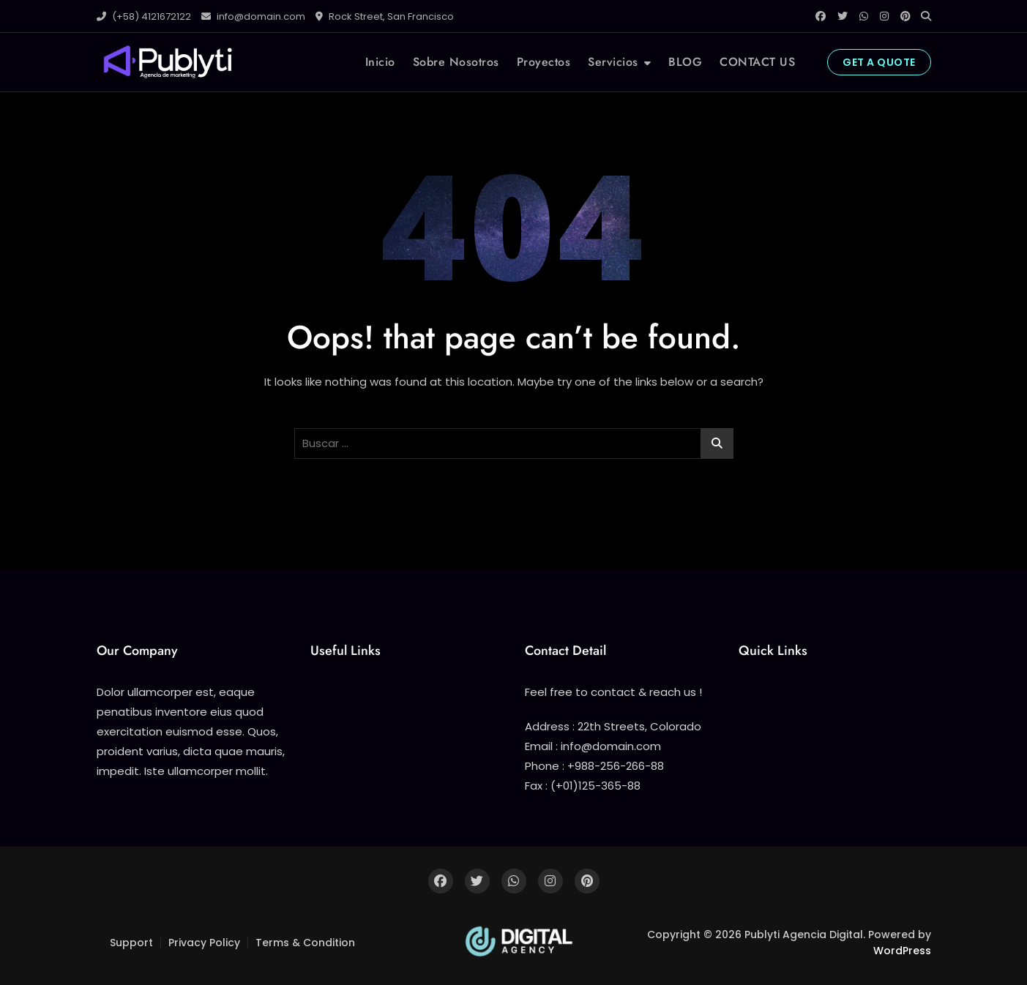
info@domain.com (253, 16)
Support (131, 942)
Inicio (380, 61)
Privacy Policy (204, 942)
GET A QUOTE (879, 62)
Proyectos (544, 61)
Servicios (613, 61)
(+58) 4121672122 (144, 16)
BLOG (685, 61)
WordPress (902, 950)
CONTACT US (757, 61)
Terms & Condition (305, 942)
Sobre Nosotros (456, 61)
